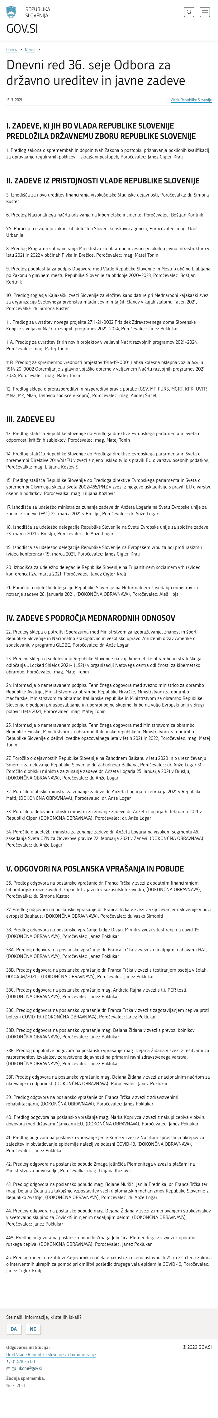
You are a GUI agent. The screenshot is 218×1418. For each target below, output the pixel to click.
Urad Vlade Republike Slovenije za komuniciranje (51, 1354)
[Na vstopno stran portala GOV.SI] (37, 20)
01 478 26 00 (23, 1361)
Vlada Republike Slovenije (191, 100)
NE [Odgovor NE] (33, 1329)
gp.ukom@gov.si (27, 1368)
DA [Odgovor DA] (14, 1329)
